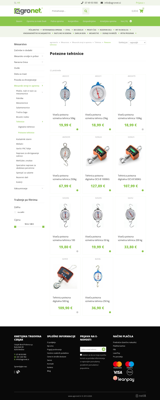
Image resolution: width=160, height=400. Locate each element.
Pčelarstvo (34, 30)
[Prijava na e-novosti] (103, 349)
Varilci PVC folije (23, 148)
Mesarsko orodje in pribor (26, 56)
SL (15, 2)
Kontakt (50, 364)
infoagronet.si (113, 2)
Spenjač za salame (24, 172)
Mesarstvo (94, 33)
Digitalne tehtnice (26, 127)
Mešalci (19, 144)
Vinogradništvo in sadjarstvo (37, 33)
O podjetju (51, 342)
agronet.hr (54, 42)
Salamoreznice (23, 107)
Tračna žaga (21, 112)
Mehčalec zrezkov (24, 160)
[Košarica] (137, 11)
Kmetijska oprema (108, 21)
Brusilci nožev (22, 117)
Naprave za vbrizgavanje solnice (27, 154)
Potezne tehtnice (26, 132)
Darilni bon (80, 33)
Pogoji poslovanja (54, 349)
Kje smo (50, 346)
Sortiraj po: (123, 42)
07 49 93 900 (91, 2)
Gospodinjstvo (89, 21)
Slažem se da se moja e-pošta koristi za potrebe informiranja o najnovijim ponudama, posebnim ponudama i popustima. (93, 361)
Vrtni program (127, 33)
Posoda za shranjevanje (25, 79)
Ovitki (17, 68)
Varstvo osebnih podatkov (58, 353)
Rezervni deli (106, 30)
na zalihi (21, 212)
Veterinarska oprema (52, 30)
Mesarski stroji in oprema (26, 85)
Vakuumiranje (20, 188)
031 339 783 (21, 357)
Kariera (50, 367)
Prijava (140, 2)
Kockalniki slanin (24, 139)
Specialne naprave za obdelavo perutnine (26, 166)
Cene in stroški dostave (56, 356)
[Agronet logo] (28, 11)
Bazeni (19, 21)
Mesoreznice (22, 103)
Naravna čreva (21, 62)
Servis (49, 360)
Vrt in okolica (121, 30)
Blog (49, 371)
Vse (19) (126, 21)
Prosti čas (91, 30)
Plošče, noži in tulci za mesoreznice (26, 92)
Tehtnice (20, 121)
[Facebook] (15, 372)
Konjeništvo (73, 21)
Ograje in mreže (109, 33)
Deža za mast (20, 74)
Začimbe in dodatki (23, 50)
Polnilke (19, 98)
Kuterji (19, 182)
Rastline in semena (62, 33)
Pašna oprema (57, 21)
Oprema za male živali (36, 21)
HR (18, 2)
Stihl (68, 30)
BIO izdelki (78, 30)
